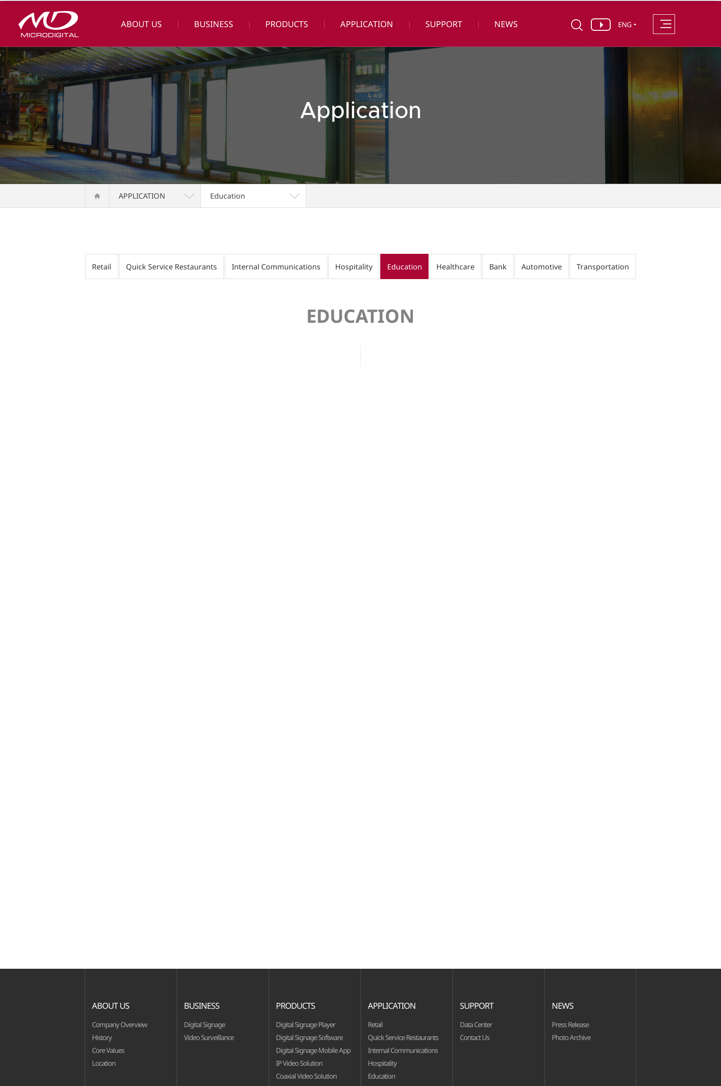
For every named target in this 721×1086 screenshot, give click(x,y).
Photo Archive (571, 1037)
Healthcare (455, 267)
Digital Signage (204, 1024)
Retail (101, 267)
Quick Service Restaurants (171, 267)
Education (227, 196)
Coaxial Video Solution (306, 1076)
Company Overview (119, 1024)
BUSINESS (213, 23)
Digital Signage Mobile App (313, 1050)
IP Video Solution (299, 1063)
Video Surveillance (209, 1037)
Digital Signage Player (305, 1024)
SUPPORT (443, 23)
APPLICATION (366, 23)
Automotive (541, 267)
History (102, 1037)
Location (103, 1063)
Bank (498, 267)
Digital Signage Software (309, 1037)
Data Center (476, 1024)
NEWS (506, 23)
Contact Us (474, 1037)
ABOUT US (141, 23)
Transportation (603, 267)
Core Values (108, 1050)
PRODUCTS (286, 23)
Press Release (570, 1024)
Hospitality (353, 267)
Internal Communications (276, 267)
